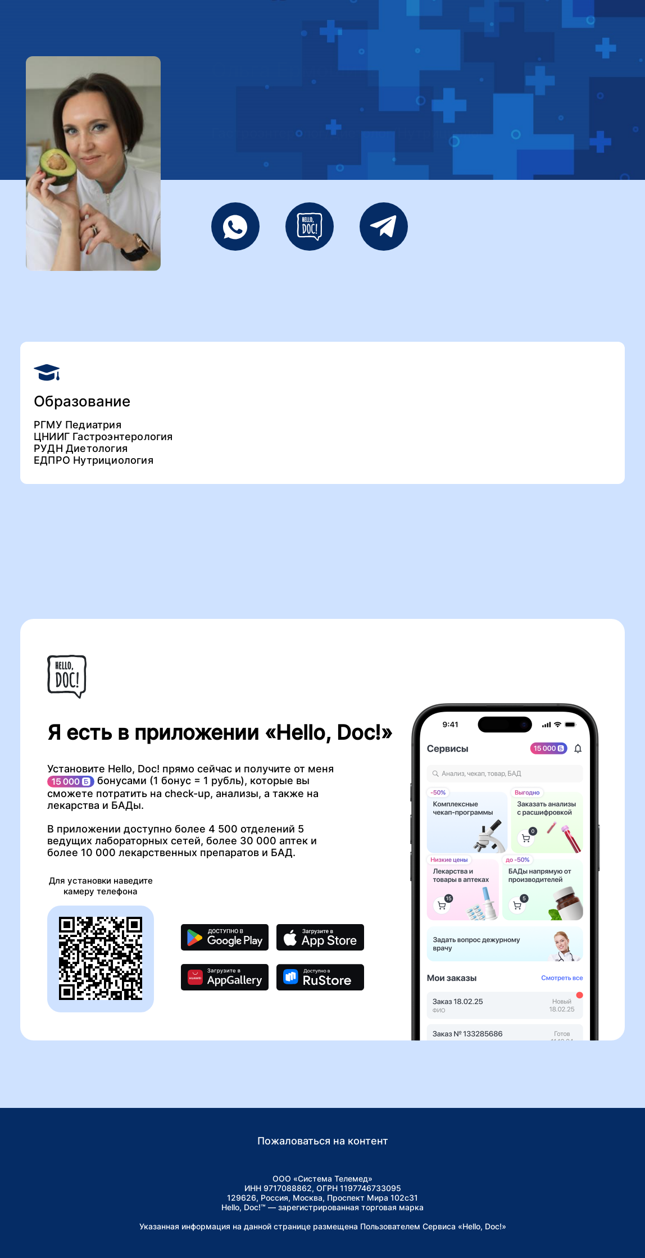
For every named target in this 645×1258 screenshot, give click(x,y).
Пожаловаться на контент (322, 1141)
